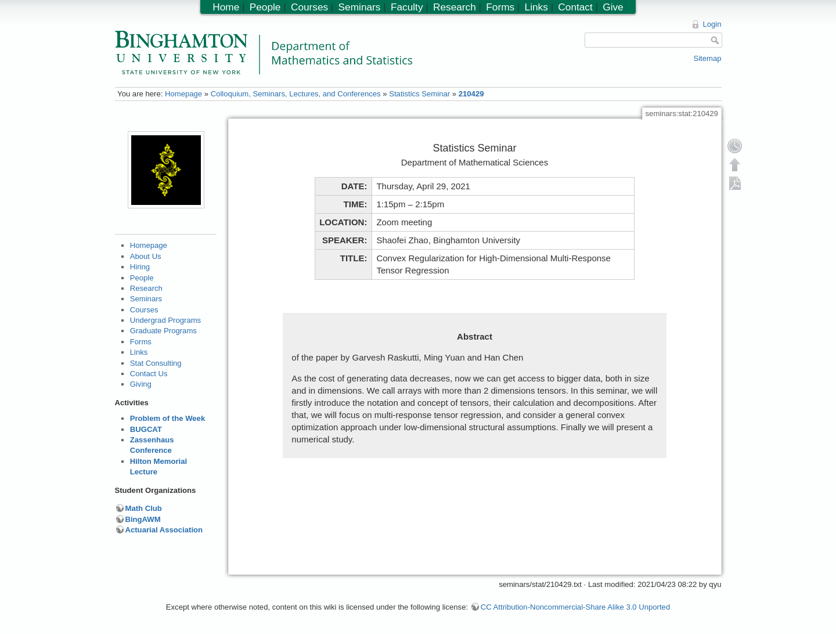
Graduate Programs (163, 330)
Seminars (146, 298)
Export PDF (735, 183)
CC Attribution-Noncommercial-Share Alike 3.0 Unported (575, 607)
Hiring (140, 266)
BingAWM (143, 519)
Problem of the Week (167, 418)
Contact (575, 7)
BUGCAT (146, 429)
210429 (471, 93)
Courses (144, 309)
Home (225, 7)
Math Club (143, 508)
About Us (145, 256)
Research (146, 288)
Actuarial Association (164, 529)
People (142, 277)
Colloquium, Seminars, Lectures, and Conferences (296, 93)
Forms (141, 341)
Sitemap (707, 58)
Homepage (183, 93)
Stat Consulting (156, 363)
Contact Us (149, 373)
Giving (141, 384)
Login (711, 24)
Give (613, 7)
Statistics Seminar (419, 93)
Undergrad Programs (165, 320)
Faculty (407, 7)
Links (139, 352)
